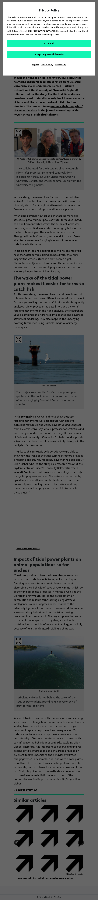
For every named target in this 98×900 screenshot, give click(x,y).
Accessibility (60, 65)
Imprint (35, 65)
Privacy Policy (47, 65)
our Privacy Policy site (41, 31)
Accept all (49, 43)
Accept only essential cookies (49, 54)
